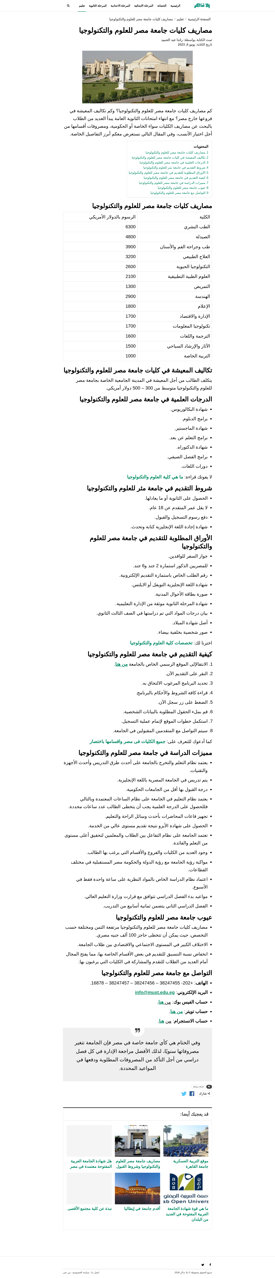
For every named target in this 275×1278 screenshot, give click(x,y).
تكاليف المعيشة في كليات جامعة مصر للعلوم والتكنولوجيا (168, 157)
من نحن (67, 1272)
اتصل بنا (95, 1272)
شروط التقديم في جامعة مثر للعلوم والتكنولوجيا (174, 167)
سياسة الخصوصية (80, 1272)
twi (203, 1264)
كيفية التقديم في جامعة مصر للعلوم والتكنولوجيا (174, 177)
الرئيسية (175, 5)
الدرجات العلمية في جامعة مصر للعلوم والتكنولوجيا (172, 162)
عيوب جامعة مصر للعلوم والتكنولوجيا (181, 187)
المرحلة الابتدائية (143, 5)
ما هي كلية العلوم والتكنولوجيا (155, 477)
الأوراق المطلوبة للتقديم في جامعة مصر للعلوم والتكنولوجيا (167, 172)
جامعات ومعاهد (198, 1087)
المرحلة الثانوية (97, 5)
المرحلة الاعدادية (120, 5)
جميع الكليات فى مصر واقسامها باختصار (127, 741)
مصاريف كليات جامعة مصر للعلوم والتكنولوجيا (175, 152)
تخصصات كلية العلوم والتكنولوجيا (161, 642)
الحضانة (161, 5)
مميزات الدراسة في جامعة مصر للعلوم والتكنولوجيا (172, 183)
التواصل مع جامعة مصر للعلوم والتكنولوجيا (177, 193)
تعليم (82, 5)
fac (210, 1264)
